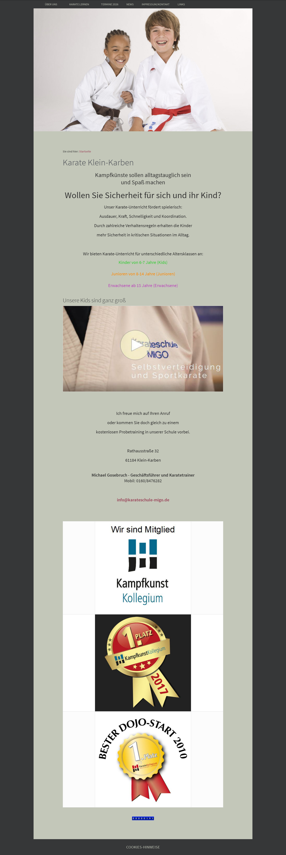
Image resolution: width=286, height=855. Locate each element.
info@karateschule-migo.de (143, 500)
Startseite (85, 151)
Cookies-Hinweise (143, 847)
